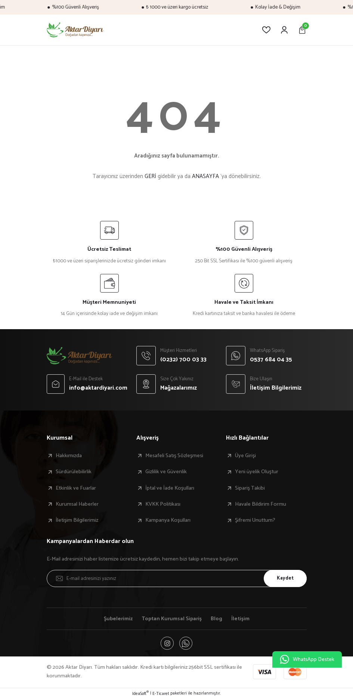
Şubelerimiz (118, 619)
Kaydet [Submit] (284, 578)
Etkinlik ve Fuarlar (76, 488)
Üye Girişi (245, 456)
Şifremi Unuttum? (255, 520)
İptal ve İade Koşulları (169, 488)
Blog (217, 619)
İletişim (241, 619)
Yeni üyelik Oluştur (256, 472)
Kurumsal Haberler (77, 504)
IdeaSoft (140, 694)
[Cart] (302, 29)
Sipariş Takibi (250, 488)
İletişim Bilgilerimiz (77, 520)
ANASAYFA (205, 176)
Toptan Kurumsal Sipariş (172, 619)
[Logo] (75, 29)
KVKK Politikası (162, 504)
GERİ (150, 176)
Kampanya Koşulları (168, 520)
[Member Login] (284, 29)
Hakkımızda (69, 456)
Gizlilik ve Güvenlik (166, 472)
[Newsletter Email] (177, 578)
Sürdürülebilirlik (74, 472)
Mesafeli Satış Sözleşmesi (174, 456)
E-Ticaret (160, 694)
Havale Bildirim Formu (260, 504)
